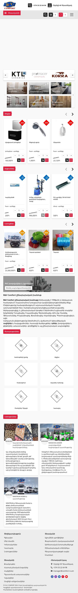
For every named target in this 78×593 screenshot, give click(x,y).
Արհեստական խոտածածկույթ (59, 544)
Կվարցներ (9, 578)
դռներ (54, 323)
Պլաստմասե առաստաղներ (16, 574)
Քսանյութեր (9, 564)
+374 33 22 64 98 (39, 5)
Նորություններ (10, 417)
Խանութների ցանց (21, 357)
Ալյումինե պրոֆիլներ (54, 537)
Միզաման (56, 142)
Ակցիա (56, 357)
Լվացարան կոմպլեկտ (13, 142)
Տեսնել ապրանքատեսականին (18, 288)
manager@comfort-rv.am (62, 571)
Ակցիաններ (9, 169)
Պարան (56, 252)
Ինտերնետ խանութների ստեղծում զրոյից (20, 590)
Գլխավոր (8, 537)
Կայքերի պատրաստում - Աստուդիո (17, 587)
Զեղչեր (7, 114)
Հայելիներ (8, 571)
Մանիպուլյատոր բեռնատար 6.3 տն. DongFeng (11, 254)
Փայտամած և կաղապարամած (59, 541)
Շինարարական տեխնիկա (57, 548)
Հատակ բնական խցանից (16, 567)
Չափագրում (21, 383)
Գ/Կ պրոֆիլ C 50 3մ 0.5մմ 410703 (61, 198)
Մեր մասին (9, 541)
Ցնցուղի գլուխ (34, 142)
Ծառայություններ (12, 331)
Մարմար (49, 555)
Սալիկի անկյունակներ (14, 581)
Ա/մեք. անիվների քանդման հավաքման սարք (37, 199)
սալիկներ (7, 323)
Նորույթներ (9, 224)
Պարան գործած (34, 252)
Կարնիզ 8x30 (9, 197)
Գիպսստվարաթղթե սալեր (57, 551)
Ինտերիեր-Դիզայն (21, 408)
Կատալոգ (56, 408)
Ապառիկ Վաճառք (56, 383)
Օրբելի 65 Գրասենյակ (62, 564)
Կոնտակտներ (10, 544)
